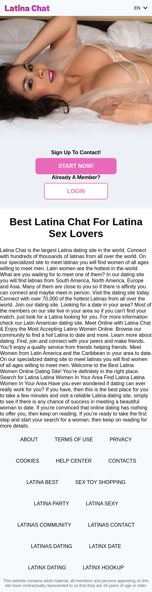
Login (76, 191)
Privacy (121, 439)
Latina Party (51, 503)
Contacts (122, 461)
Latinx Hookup (103, 567)
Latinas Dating (51, 546)
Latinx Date (105, 546)
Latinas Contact (111, 525)
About (29, 439)
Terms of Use (74, 439)
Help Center (74, 461)
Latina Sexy (102, 503)
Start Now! (76, 166)
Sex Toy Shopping (100, 482)
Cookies (27, 461)
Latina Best (42, 482)
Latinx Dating (47, 567)
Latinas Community (44, 525)
